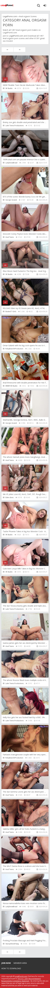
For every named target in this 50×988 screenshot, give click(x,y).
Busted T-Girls (10, 311)
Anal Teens (9, 237)
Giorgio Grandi (11, 200)
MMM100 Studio (11, 386)
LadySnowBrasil (11, 163)
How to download (11, 968)
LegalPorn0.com (16, 35)
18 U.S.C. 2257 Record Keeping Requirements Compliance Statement (21, 979)
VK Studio (9, 88)
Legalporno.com (7, 5)
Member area (20, 963)
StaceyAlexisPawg (12, 944)
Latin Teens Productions (14, 125)
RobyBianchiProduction (14, 349)
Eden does (9, 497)
